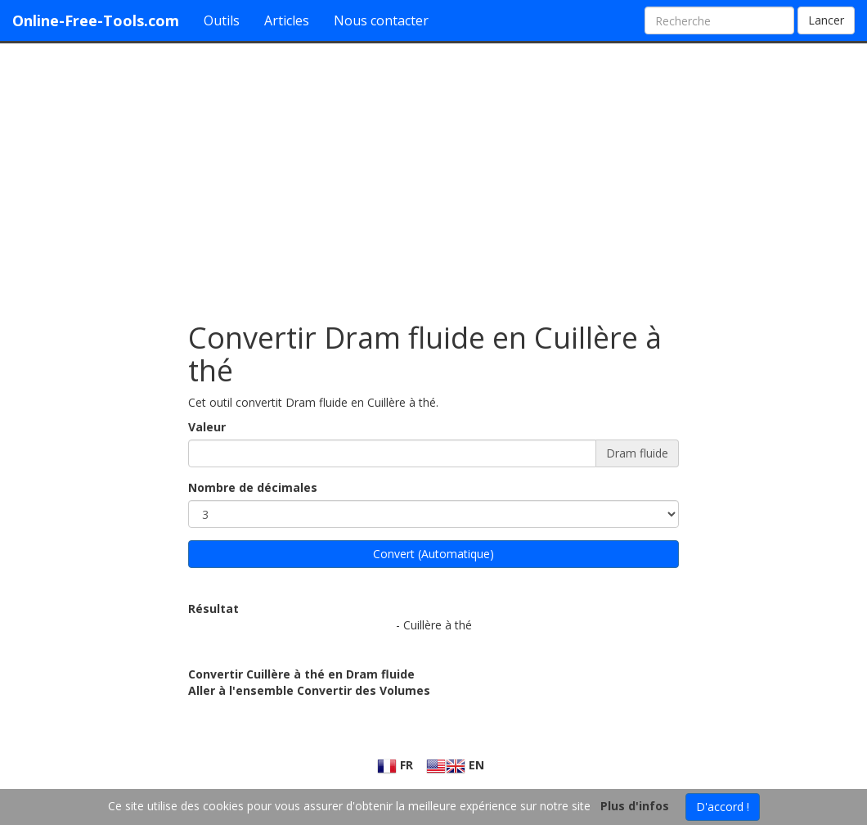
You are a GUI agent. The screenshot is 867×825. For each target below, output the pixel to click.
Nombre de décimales (252, 487)
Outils (222, 20)
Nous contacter (381, 20)
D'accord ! (722, 806)
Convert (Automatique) (433, 553)
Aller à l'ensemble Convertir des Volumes (309, 690)
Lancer (826, 20)
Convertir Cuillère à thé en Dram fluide (301, 674)
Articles (286, 20)
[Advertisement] (433, 174)
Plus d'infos (634, 806)
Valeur (207, 427)
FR (395, 765)
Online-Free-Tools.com (95, 20)
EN (455, 765)
